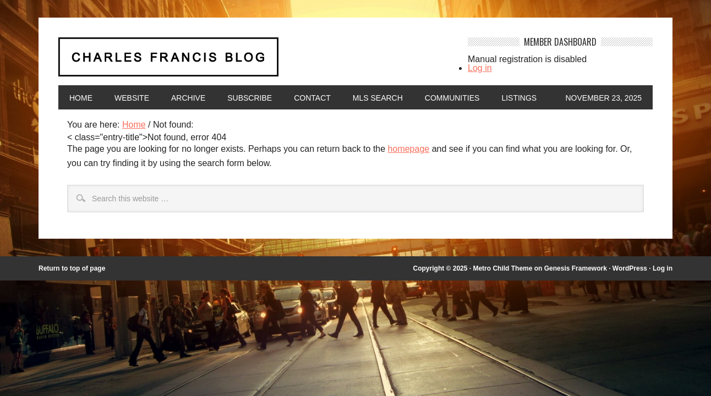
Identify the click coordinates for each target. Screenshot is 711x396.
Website (131, 98)
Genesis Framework (575, 268)
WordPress (629, 268)
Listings (519, 98)
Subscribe (249, 98)
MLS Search (378, 98)
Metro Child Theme (502, 268)
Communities (452, 98)
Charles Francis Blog (253, 61)
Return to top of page (72, 268)
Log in (480, 68)
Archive (188, 98)
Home (80, 98)
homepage (409, 148)
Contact (312, 98)
